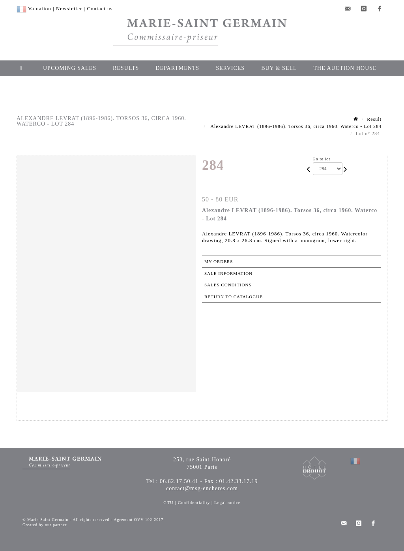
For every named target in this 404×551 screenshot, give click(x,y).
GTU (168, 502)
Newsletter (69, 8)
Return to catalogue (233, 296)
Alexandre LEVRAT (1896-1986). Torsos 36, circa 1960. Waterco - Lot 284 (295, 126)
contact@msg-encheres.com (202, 488)
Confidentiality (194, 502)
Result (374, 119)
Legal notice (227, 502)
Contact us (99, 8)
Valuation (39, 8)
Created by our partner (44, 525)
